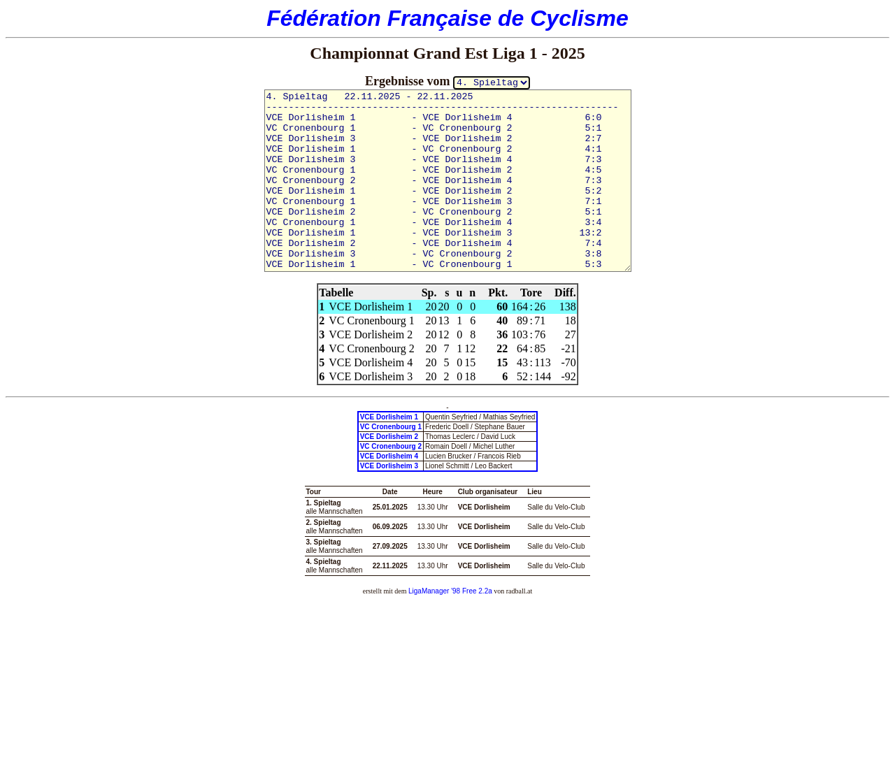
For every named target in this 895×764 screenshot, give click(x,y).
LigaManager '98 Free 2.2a (450, 591)
